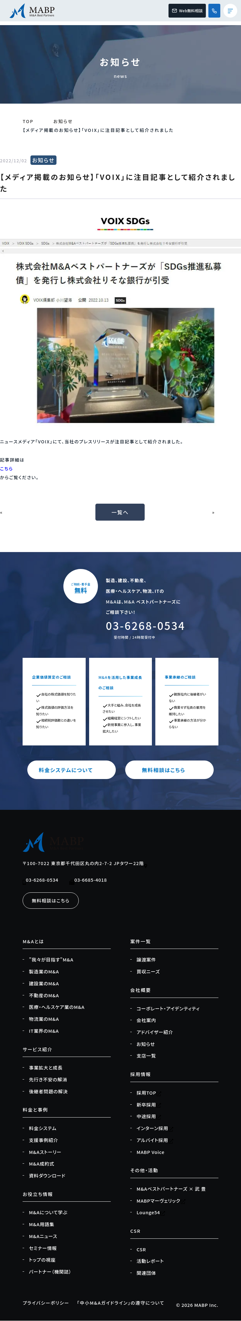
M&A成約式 (41, 1164)
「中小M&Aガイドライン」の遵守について (123, 1303)
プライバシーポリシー (47, 1303)
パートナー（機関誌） (50, 1272)
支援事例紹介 (43, 1140)
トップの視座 (42, 1260)
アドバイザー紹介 (155, 1032)
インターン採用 (155, 1128)
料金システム (42, 1128)
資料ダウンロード (47, 1176)
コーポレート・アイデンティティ (168, 1009)
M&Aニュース (43, 1236)
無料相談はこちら (169, 770)
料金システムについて (71, 770)
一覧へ (121, 512)
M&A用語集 (41, 1224)
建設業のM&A (44, 984)
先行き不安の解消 (48, 1080)
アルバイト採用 (155, 1140)
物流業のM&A (44, 1019)
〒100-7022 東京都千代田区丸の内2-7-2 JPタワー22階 (85, 864)
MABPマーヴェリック (161, 1201)
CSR (141, 1250)
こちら (6, 468)
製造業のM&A (44, 972)
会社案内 (146, 1020)
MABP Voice (150, 1152)
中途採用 (149, 1116)
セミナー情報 (43, 1248)
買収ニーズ (148, 972)
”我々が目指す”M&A (51, 960)
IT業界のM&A (44, 1031)
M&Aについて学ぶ (48, 1212)
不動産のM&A (44, 996)
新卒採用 (149, 1105)
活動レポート (150, 1261)
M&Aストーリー (45, 1152)
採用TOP (149, 1093)
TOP (28, 121)
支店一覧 (146, 1056)
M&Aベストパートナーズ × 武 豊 (171, 1189)
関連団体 (146, 1273)
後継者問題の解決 (48, 1092)
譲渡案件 (146, 960)
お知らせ (63, 121)
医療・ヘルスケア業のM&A (56, 1007)
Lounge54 (151, 1212)
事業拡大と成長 (45, 1068)
